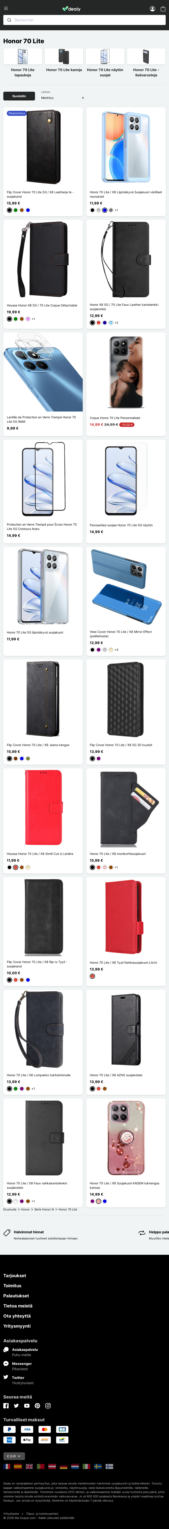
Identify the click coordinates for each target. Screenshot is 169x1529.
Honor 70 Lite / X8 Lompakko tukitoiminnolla (38, 1075)
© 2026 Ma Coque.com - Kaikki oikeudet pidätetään (39, 1518)
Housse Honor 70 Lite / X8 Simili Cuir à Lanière (40, 854)
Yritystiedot (11, 1513)
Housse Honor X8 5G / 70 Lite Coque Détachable (42, 305)
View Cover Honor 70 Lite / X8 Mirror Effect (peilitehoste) (121, 634)
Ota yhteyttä (17, 1316)
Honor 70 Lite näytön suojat (105, 72)
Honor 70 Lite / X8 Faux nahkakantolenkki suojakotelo (37, 1185)
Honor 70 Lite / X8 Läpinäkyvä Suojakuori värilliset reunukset (126, 194)
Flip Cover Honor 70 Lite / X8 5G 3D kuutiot (121, 745)
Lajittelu (45, 91)
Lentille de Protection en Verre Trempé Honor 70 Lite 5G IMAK (41, 419)
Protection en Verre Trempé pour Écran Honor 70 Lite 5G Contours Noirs (42, 527)
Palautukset (16, 1295)
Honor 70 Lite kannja (64, 70)
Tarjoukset (14, 1275)
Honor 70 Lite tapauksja (23, 72)
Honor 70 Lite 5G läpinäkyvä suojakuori (35, 632)
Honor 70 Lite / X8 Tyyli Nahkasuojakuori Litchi (123, 962)
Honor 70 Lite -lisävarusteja (146, 72)
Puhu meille (21, 1355)
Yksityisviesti (23, 1383)
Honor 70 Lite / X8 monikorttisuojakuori (118, 854)
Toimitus (12, 1285)
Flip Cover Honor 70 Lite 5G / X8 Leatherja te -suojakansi (40, 194)
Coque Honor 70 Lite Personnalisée (115, 418)
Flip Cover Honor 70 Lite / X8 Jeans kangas (38, 745)
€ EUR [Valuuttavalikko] (13, 1456)
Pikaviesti (20, 1369)
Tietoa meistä (18, 1306)
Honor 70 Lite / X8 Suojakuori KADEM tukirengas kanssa (124, 1185)
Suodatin (19, 96)
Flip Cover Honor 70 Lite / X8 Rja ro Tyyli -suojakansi (37, 964)
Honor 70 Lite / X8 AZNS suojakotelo (116, 1075)
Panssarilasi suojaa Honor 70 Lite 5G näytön (121, 525)
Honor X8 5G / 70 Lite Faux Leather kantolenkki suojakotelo (124, 307)
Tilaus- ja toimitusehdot (42, 1513)
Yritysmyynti (17, 1326)
